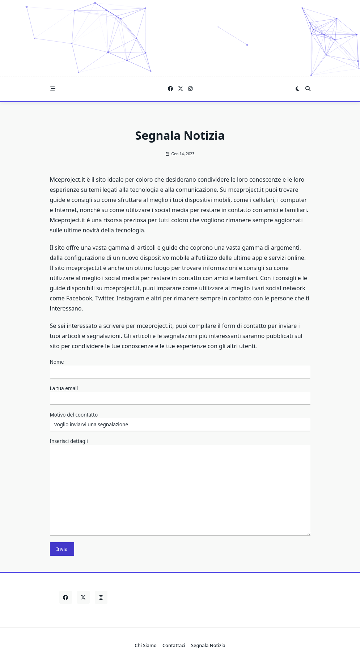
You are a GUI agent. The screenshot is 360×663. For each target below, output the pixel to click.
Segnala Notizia (208, 645)
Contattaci (173, 645)
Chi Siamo (146, 645)
